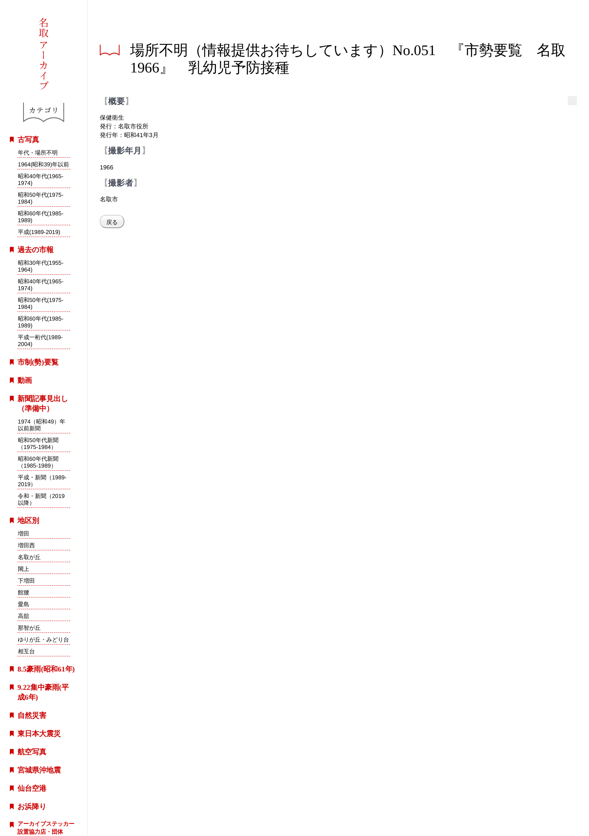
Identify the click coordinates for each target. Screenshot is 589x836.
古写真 (28, 140)
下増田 (26, 580)
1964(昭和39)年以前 (43, 164)
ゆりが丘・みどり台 (43, 639)
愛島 (23, 604)
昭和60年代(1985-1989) (40, 216)
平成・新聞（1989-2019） (42, 480)
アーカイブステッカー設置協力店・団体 (45, 827)
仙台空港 (31, 788)
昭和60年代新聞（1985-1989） (38, 461)
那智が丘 (29, 627)
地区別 (28, 521)
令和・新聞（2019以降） (41, 499)
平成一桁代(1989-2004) (40, 341)
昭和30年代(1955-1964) (40, 266)
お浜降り (31, 807)
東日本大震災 (39, 734)
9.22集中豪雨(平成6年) (43, 692)
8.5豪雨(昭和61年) (46, 669)
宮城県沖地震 (39, 770)
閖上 (23, 569)
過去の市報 (35, 250)
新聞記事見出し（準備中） (42, 403)
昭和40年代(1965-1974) (40, 179)
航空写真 (31, 752)
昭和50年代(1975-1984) (40, 198)
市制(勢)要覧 (37, 362)
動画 (24, 380)
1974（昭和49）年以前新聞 (41, 424)
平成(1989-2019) (39, 232)
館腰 (23, 592)
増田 (23, 533)
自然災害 (31, 715)
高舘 (23, 616)
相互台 (26, 651)
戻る (112, 222)
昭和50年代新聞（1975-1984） (38, 443)
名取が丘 (29, 557)
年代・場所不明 (38, 152)
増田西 (26, 545)
